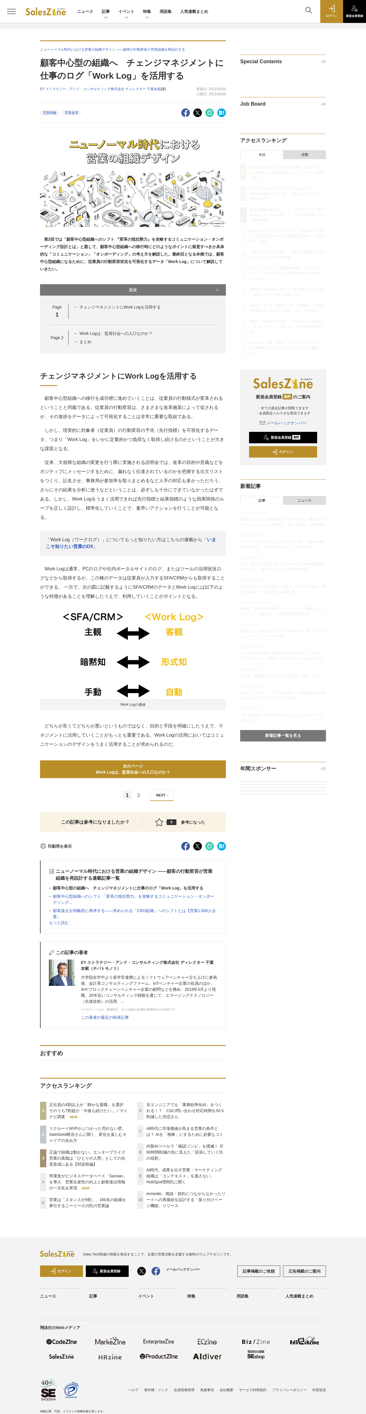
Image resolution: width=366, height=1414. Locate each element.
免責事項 (207, 1390)
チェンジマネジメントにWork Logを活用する (120, 307)
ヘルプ (133, 1390)
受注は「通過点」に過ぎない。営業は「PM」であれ (280, 676)
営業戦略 (50, 113)
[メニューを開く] (11, 11)
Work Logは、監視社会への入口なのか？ (116, 333)
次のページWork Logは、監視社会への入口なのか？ (133, 769)
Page (57, 337)
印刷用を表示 (56, 846)
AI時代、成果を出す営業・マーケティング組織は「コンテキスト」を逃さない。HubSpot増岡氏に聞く (184, 1176)
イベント (126, 12)
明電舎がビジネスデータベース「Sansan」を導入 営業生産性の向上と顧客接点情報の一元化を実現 (88, 1182)
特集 (147, 12)
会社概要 (226, 1390)
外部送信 (319, 1390)
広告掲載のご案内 (305, 1271)
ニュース (85, 11)
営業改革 (71, 113)
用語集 (166, 11)
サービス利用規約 (252, 1390)
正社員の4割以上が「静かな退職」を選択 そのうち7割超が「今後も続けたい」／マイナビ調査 (88, 1110)
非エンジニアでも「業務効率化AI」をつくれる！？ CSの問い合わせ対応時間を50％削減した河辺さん (185, 1110)
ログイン (282, 452)
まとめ (85, 341)
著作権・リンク (156, 1390)
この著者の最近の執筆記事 (105, 1017)
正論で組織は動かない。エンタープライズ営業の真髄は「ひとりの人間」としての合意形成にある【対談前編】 (87, 1158)
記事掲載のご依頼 (259, 1271)
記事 (106, 12)
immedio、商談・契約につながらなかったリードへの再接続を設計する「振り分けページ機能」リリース (186, 1199)
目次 (174, 290)
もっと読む (59, 922)
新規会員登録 (281, 437)
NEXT (163, 795)
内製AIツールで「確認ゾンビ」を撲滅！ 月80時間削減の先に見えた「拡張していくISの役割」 (184, 1152)
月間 (304, 155)
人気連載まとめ (194, 11)
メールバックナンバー (283, 423)
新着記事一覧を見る (283, 735)
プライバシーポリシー (289, 1390)
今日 (261, 155)
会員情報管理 (184, 1390)
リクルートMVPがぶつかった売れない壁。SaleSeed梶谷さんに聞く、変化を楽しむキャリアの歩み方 (88, 1134)
